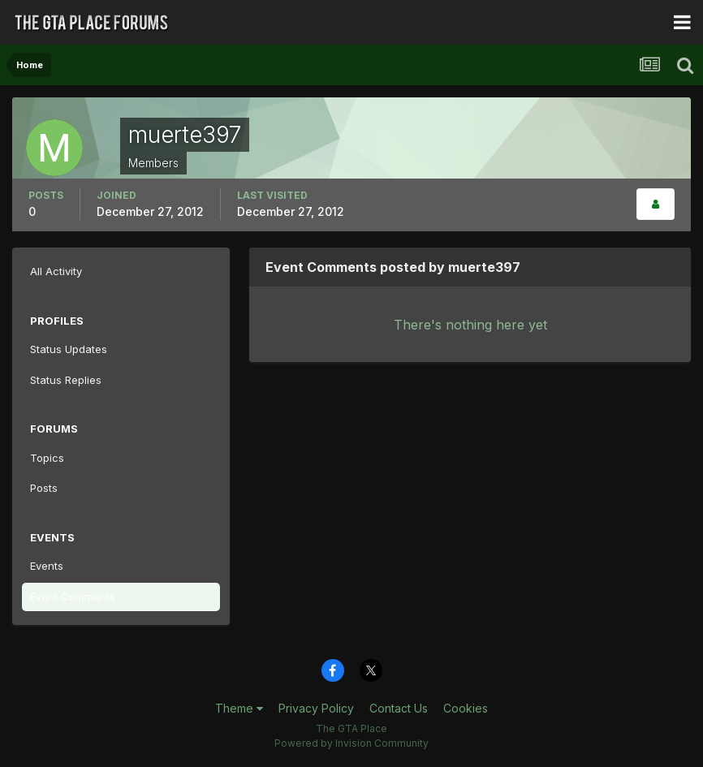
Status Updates (68, 349)
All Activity (56, 271)
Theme (239, 708)
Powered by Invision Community (351, 743)
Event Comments (72, 596)
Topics (47, 457)
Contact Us (398, 708)
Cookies (465, 708)
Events (46, 565)
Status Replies (65, 379)
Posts (44, 487)
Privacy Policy (316, 708)
